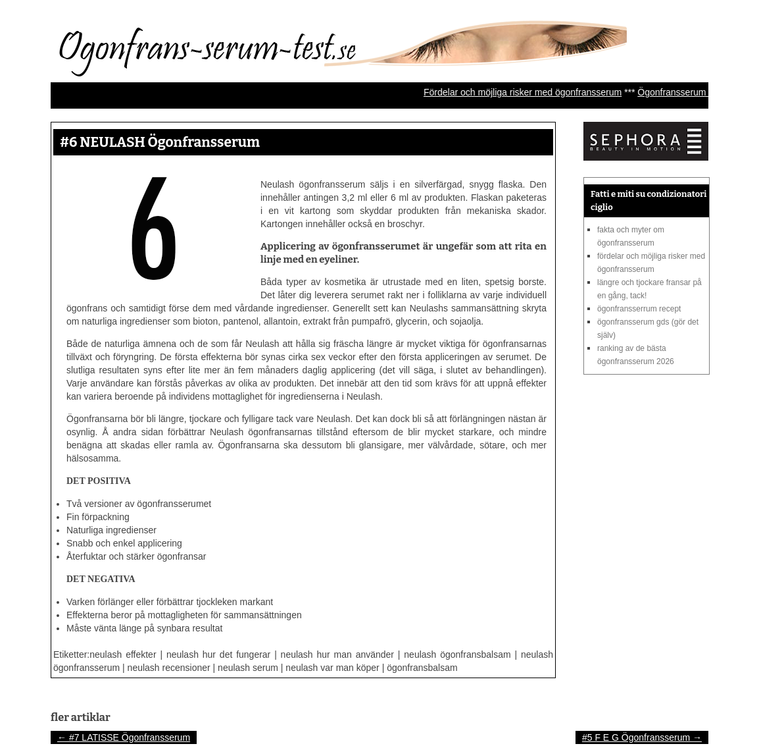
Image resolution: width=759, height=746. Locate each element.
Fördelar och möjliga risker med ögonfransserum (531, 92)
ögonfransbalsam (422, 667)
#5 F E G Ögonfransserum (642, 737)
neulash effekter (122, 654)
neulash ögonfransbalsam (457, 654)
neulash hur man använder (337, 654)
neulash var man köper (332, 667)
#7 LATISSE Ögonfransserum (123, 737)
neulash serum (248, 667)
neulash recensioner (169, 667)
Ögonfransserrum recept (639, 308)
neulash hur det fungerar (218, 654)
